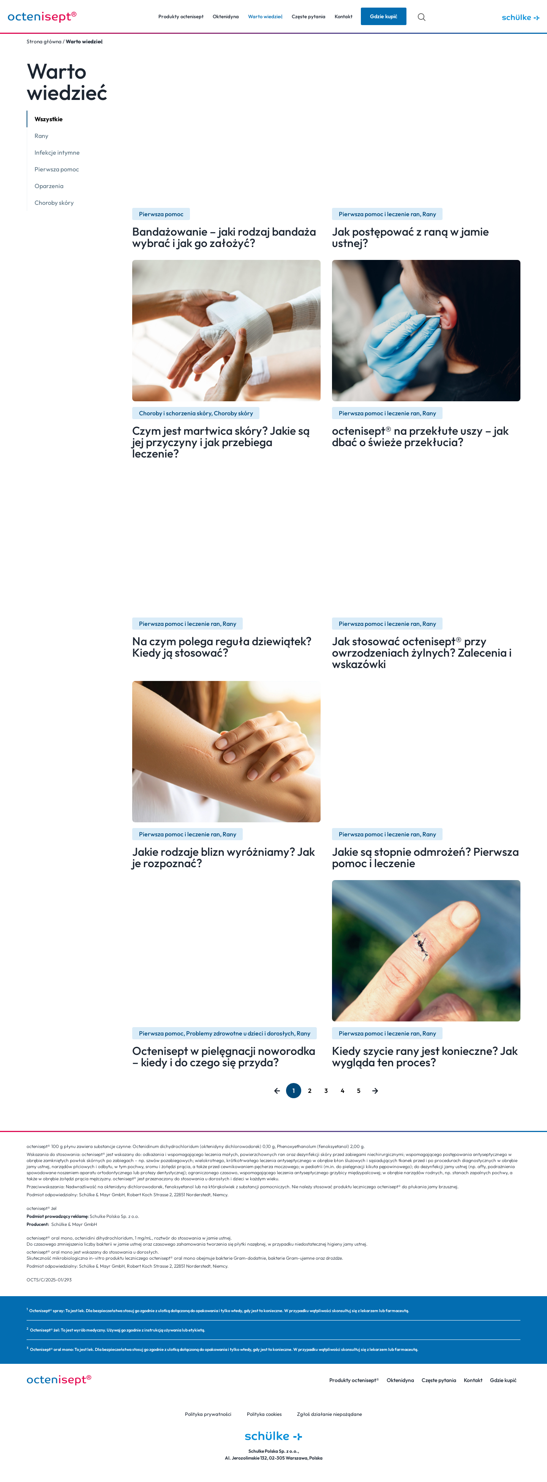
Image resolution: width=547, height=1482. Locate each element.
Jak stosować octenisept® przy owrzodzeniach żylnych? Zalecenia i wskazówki (422, 652)
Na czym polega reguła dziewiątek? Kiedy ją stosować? (221, 647)
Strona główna (44, 41)
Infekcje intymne (57, 152)
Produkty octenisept (181, 16)
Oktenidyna (226, 16)
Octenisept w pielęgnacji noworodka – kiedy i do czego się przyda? (223, 1056)
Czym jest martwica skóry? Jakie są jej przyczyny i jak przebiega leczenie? (221, 442)
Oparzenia (49, 186)
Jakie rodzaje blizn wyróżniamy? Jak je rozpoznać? (223, 857)
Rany (41, 135)
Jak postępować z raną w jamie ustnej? (410, 237)
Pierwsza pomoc (57, 169)
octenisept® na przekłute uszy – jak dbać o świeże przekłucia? (420, 436)
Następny (375, 1091)
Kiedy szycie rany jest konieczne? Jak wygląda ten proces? (425, 1056)
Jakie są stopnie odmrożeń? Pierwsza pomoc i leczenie (425, 857)
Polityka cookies (264, 1414)
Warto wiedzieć (265, 16)
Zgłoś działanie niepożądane (329, 1414)
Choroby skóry (54, 202)
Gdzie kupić (503, 1380)
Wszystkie (49, 119)
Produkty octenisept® (354, 1380)
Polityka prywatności (208, 1414)
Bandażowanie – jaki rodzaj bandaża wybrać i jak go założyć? (224, 237)
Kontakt (344, 16)
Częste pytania (309, 16)
